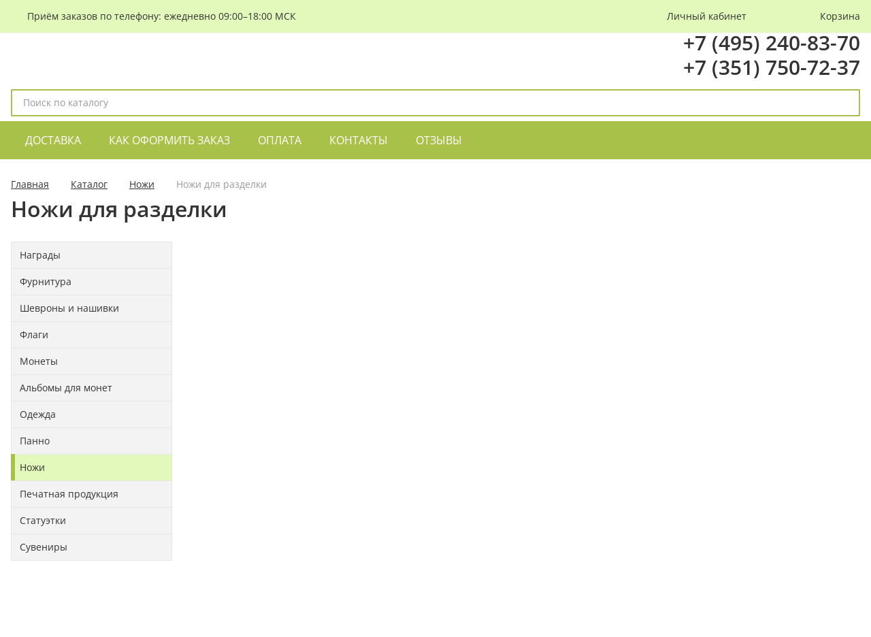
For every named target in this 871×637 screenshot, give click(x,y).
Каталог (89, 184)
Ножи (141, 184)
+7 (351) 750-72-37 (771, 67)
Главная (30, 184)
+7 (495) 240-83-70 (771, 42)
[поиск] (843, 102)
